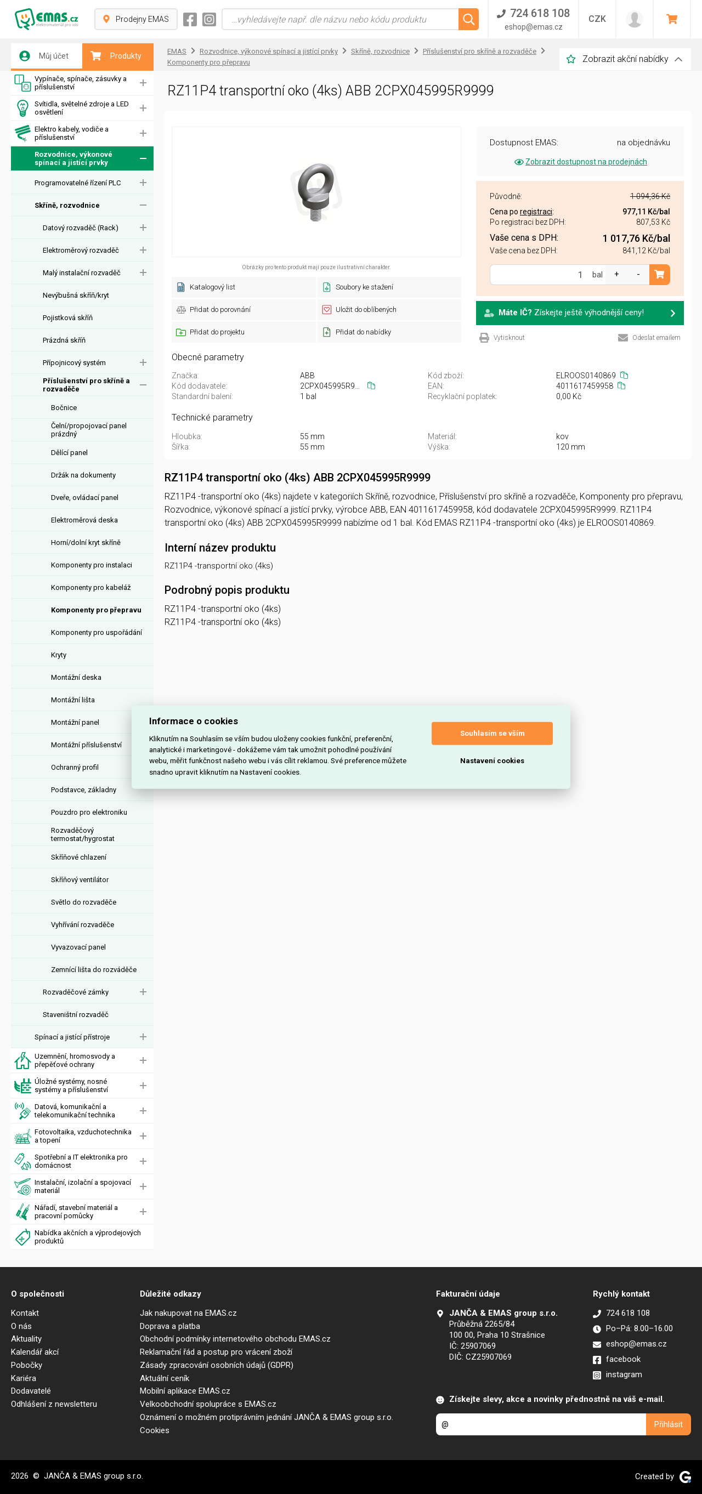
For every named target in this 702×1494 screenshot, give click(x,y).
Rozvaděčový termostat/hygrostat (83, 834)
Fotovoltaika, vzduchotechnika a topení (73, 1136)
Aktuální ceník (164, 1378)
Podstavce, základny (83, 790)
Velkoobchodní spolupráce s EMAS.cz (208, 1404)
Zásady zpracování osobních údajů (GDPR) (216, 1365)
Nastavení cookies (492, 761)
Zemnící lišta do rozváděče (94, 969)
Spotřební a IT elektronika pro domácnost (71, 1161)
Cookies (154, 1430)
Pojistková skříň (68, 318)
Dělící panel (69, 452)
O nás (21, 1326)
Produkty (115, 55)
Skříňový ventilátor (80, 880)
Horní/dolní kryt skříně (86, 542)
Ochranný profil (75, 767)
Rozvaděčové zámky (76, 992)
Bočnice (64, 408)
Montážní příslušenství (86, 745)
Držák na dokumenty (83, 475)
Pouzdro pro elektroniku (89, 812)
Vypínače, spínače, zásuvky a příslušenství (70, 83)
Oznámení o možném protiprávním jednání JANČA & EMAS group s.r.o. (266, 1417)
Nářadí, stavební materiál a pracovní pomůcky (66, 1211)
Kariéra (23, 1378)
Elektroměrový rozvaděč (81, 250)
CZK (597, 19)
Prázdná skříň (64, 340)
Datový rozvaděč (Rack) (80, 228)
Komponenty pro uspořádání (96, 632)
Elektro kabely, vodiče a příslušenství (61, 133)
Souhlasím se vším (492, 733)
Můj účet (44, 55)
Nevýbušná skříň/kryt (76, 295)
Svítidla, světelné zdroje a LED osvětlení (71, 108)
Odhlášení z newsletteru (54, 1404)
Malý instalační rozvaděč (82, 273)
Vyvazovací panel (78, 947)
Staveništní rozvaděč (76, 1014)
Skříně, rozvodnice (67, 205)
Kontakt (25, 1313)
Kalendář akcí (35, 1352)
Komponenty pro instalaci (91, 565)
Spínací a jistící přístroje (72, 1037)
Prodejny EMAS (136, 19)
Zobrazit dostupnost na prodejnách (580, 161)
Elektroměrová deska (84, 520)
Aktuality (26, 1339)
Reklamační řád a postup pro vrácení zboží (216, 1352)
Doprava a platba (170, 1326)
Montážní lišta (73, 700)
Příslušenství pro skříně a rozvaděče (86, 385)
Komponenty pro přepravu (96, 610)
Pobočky (26, 1365)
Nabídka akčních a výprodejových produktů (77, 1237)
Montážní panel (75, 722)
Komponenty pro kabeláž (91, 587)
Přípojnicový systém (74, 363)
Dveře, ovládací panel (84, 497)
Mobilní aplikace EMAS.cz (185, 1391)
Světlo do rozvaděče (83, 902)
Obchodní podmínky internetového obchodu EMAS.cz (235, 1339)
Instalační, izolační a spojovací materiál (72, 1186)
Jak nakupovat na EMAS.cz (188, 1313)
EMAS (176, 51)
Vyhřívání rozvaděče (82, 925)
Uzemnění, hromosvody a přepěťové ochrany (64, 1060)
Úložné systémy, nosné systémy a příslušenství (61, 1085)
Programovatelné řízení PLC (78, 183)
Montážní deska (76, 677)
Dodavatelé (31, 1391)
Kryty (58, 655)
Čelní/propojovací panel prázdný (89, 430)
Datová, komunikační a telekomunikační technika (64, 1111)
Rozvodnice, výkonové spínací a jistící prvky (63, 158)
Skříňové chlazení (78, 857)
